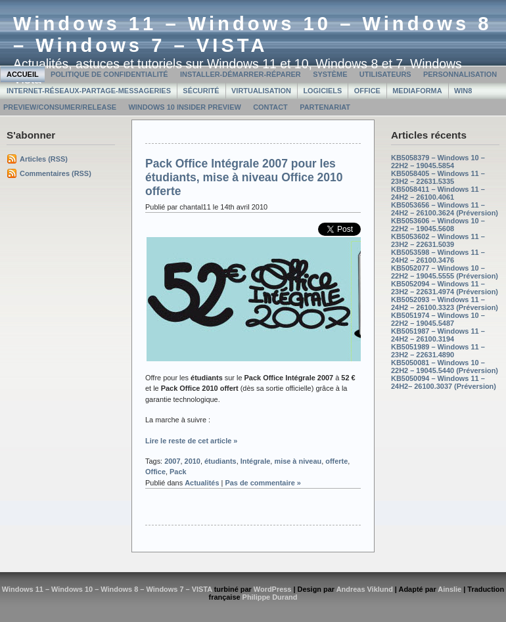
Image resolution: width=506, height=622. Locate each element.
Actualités (202, 483)
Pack (178, 472)
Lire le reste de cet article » (191, 441)
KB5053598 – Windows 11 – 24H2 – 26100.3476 (438, 256)
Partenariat (325, 107)
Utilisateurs (385, 74)
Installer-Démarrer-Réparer (240, 74)
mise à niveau (297, 461)
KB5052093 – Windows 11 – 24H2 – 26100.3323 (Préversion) (444, 303)
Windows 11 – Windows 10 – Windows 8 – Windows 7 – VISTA (252, 34)
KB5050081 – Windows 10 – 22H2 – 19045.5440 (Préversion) (444, 366)
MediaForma (417, 91)
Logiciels (322, 91)
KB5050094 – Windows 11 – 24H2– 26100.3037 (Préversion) (443, 382)
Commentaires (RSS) (55, 173)
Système (330, 74)
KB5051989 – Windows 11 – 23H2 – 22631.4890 (438, 351)
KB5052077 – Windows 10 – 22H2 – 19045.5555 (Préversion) (444, 272)
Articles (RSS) (44, 159)
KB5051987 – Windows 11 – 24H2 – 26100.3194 (438, 335)
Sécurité (201, 91)
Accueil (23, 74)
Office (367, 91)
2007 (172, 461)
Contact (270, 107)
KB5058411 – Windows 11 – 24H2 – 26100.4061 (438, 193)
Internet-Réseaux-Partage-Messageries (89, 91)
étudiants (220, 461)
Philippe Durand (270, 597)
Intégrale (256, 461)
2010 (192, 461)
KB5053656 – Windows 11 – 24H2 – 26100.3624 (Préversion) (444, 209)
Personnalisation (460, 74)
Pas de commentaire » (263, 483)
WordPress (273, 589)
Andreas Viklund (364, 589)
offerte (336, 461)
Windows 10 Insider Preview (184, 107)
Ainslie (449, 589)
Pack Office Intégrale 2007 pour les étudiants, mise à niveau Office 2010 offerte (244, 177)
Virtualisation (261, 91)
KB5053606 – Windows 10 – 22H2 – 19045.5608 (438, 225)
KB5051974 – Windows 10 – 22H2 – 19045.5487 (438, 319)
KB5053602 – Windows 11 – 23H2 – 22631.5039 (438, 240)
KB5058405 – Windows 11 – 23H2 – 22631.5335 (438, 177)
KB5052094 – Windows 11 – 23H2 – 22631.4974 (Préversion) (444, 288)
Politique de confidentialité (109, 74)
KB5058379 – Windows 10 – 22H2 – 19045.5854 (438, 161)
